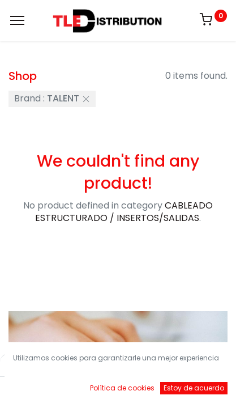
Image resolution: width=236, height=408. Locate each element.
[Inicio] (37, 388)
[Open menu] (118, 391)
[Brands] (158, 388)
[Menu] (17, 20)
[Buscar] (77, 388)
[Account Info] (199, 388)
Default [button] (180, 365)
